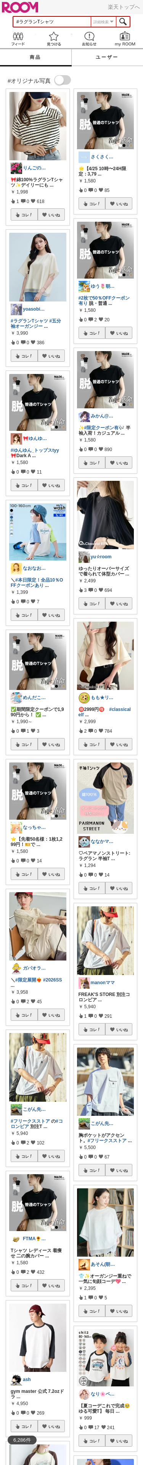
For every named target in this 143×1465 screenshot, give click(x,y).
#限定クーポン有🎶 (104, 427)
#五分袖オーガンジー (36, 323)
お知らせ (90, 38)
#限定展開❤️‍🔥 (28, 980)
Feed (18, 38)
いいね (54, 215)
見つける (54, 38)
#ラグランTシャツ (29, 321)
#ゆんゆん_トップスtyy (35, 450)
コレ (27, 215)
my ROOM (125, 38)
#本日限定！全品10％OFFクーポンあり (37, 582)
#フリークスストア (30, 1121)
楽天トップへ (124, 7)
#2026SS (52, 980)
